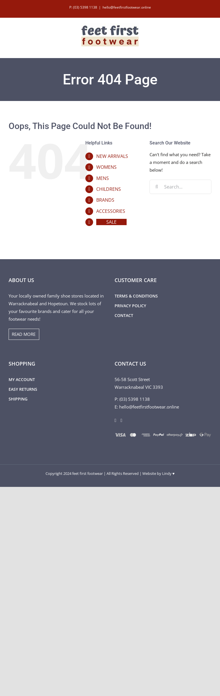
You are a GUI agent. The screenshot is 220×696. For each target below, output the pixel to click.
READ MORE (24, 334)
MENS (102, 178)
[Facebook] (115, 420)
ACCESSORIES (110, 211)
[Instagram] (121, 420)
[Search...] (180, 187)
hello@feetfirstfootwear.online (127, 7)
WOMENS (106, 167)
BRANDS (105, 200)
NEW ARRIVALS (112, 156)
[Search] (157, 187)
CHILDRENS (108, 189)
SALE (111, 222)
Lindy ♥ (168, 473)
